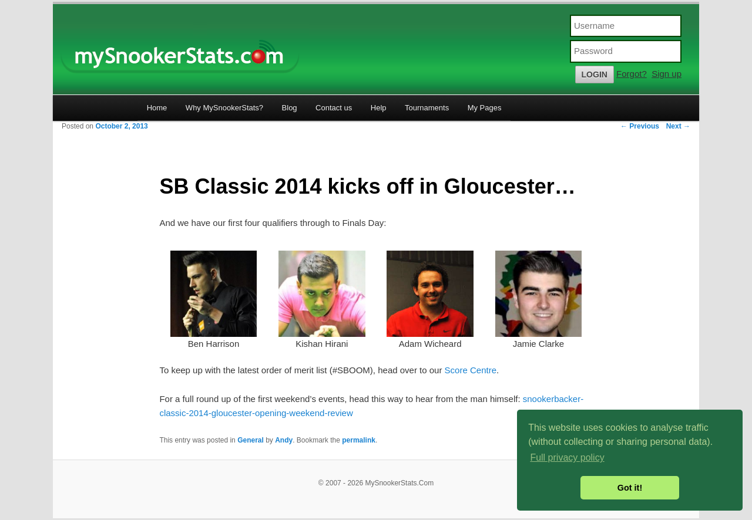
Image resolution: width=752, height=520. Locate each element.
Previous (639, 126)
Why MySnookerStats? (224, 107)
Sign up (667, 74)
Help (379, 107)
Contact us (333, 107)
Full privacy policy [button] (567, 457)
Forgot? (631, 74)
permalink (358, 440)
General (250, 440)
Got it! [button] (629, 487)
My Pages (485, 107)
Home (157, 107)
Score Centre (470, 370)
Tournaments (427, 107)
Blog (289, 107)
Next (678, 126)
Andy (284, 440)
